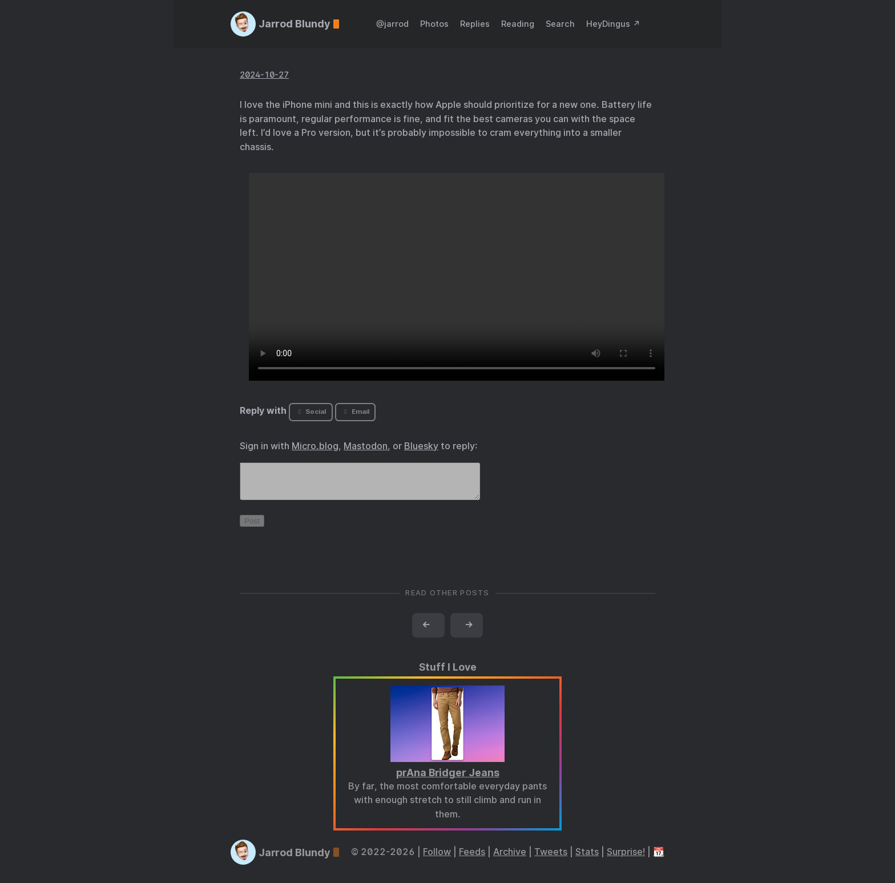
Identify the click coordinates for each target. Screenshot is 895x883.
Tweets (550, 858)
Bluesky (421, 446)
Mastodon (366, 446)
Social (311, 412)
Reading (517, 24)
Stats (587, 858)
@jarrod (392, 24)
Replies (475, 24)
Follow (437, 858)
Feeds (472, 858)
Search (560, 24)
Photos (434, 24)
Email (355, 412)
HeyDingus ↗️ (613, 24)
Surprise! (626, 858)
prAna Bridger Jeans (447, 779)
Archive (509, 858)
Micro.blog (315, 446)
